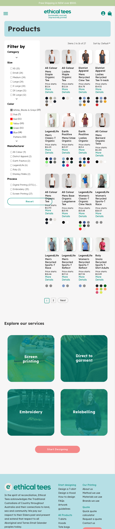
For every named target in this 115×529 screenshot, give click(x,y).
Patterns (17, 137)
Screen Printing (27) (22, 193)
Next (63, 300)
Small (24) (18, 73)
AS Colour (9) (19, 152)
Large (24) (18, 81)
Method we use (91, 492)
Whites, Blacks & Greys (24, 110)
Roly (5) (17, 169)
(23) (25, 109)
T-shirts (62, 518)
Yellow (16, 123)
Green (16, 128)
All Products (65, 515)
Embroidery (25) (21, 189)
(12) (18, 136)
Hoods (62, 523)
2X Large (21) (19, 90)
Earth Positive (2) (21, 161)
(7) (15, 114)
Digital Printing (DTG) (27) (26, 185)
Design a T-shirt (67, 488)
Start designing (67, 484)
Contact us (89, 523)
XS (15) (16, 68)
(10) (17, 123)
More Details (49, 91)
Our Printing (89, 484)
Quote (86, 507)
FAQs (61, 500)
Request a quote (92, 518)
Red (15, 119)
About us (88, 488)
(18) (16, 132)
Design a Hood (67, 492)
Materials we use (92, 496)
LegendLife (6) (20, 165)
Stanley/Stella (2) (21, 174)
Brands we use (91, 500)
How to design (66, 496)
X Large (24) (19, 86)
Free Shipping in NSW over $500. (57, 2)
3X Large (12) (19, 95)
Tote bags (64, 526)
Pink (15, 114)
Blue (15, 132)
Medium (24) (19, 77)
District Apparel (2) (22, 156)
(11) (16, 118)
